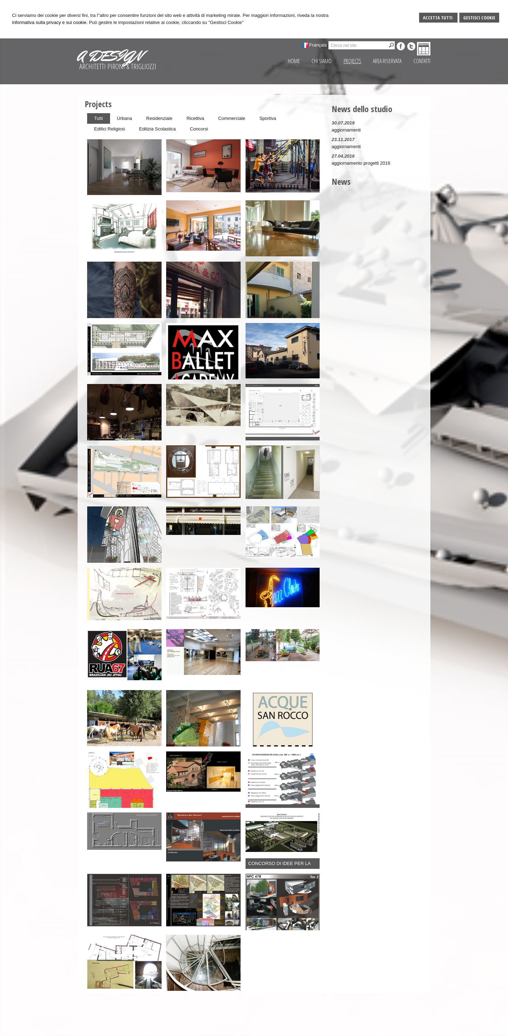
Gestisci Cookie (479, 17)
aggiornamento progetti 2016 (361, 163)
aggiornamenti (346, 130)
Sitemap (344, 1028)
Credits (380, 1028)
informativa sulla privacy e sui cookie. (50, 22)
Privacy (363, 1028)
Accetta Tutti (438, 17)
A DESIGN (110, 56)
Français (318, 45)
